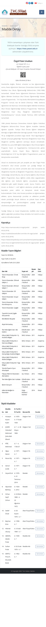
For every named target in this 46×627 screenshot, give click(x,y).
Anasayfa (4, 26)
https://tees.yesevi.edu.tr (27, 48)
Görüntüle (40, 416)
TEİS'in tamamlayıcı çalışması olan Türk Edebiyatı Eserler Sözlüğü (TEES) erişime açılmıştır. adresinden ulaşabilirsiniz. (23, 47)
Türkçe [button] (39, 3)
